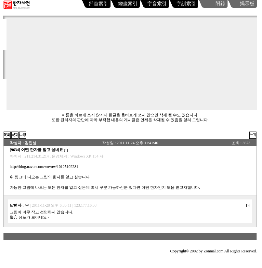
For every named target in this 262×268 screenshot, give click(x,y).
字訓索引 (186, 3)
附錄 (220, 3)
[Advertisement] (131, 64)
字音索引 (157, 3)
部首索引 (98, 3)
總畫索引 (128, 3)
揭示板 (247, 3)
